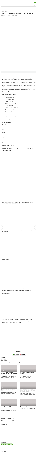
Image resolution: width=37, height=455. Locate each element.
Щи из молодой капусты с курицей (28, 406)
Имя (2, 420)
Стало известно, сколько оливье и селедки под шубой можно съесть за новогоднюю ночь (27, 390)
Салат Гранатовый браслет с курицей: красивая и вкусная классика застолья (8, 407)
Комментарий (4, 424)
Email (13, 420)
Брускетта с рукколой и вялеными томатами (9, 390)
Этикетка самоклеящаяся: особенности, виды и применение (9, 373)
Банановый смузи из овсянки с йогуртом (27, 373)
